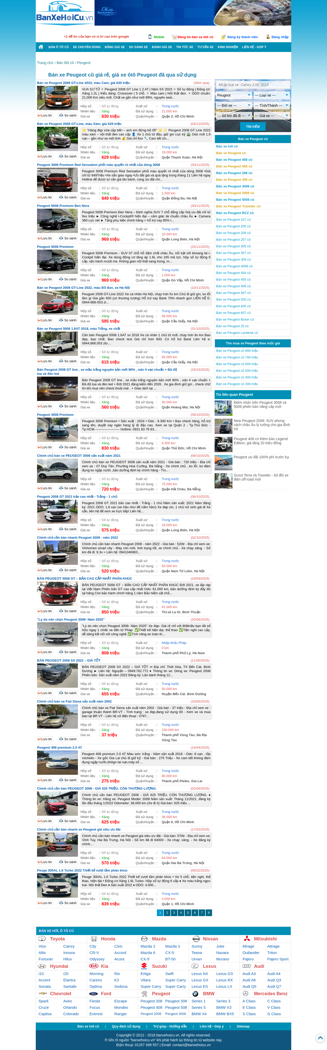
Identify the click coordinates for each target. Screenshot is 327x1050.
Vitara (145, 980)
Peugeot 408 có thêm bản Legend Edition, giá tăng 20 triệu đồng (261, 441)
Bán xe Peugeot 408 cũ (234, 160)
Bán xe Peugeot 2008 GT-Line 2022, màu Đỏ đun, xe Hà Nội (83, 288)
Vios (42, 946)
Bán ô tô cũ (59, 47)
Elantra (69, 980)
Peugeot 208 (151, 1001)
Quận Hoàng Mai (175, 407)
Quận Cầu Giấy (173, 321)
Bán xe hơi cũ (227, 146)
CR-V (94, 952)
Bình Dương (196, 694)
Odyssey (97, 959)
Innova (69, 952)
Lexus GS (224, 973)
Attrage (273, 946)
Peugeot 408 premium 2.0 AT (59, 747)
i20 (65, 973)
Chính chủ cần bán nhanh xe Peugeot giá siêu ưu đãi (79, 829)
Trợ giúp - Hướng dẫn (170, 1026)
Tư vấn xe (205, 47)
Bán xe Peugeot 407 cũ (233, 293)
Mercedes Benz (270, 993)
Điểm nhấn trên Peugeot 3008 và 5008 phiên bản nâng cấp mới (260, 404)
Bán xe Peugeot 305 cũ (233, 246)
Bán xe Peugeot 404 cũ (233, 273)
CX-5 (169, 952)
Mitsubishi (265, 938)
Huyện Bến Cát (173, 694)
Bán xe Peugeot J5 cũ (232, 326)
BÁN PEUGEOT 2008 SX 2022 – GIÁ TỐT (68, 660)
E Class (249, 1007)
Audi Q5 (249, 986)
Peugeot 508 (176, 1007)
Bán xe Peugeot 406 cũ (233, 286)
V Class (274, 1007)
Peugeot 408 (151, 1007)
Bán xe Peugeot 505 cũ (233, 299)
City (93, 946)
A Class (248, 1001)
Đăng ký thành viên (242, 37)
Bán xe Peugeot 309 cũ (233, 259)
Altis (42, 952)
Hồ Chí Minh (184, 116)
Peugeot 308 (176, 1001)
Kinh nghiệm (228, 47)
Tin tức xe (184, 47)
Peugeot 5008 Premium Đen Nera (63, 206)
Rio (117, 973)
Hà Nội (197, 157)
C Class (274, 1001)
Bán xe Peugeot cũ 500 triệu (237, 371)
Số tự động (109, 106)
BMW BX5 (225, 1014)
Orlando (70, 1007)
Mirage (248, 946)
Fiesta (95, 1001)
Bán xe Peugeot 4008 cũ (234, 266)
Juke (220, 946)
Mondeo (121, 1007)
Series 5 (199, 1007)
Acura (119, 959)
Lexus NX (200, 973)
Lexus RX (224, 980)
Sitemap (243, 1026)
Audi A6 (249, 980)
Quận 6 (167, 822)
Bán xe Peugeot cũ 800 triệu (237, 351)
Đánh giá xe (162, 47)
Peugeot (161, 993)
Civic (118, 946)
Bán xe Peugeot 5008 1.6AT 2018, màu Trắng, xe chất (78, 329)
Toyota (57, 938)
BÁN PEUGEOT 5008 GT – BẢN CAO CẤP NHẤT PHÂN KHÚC (84, 578)
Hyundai (59, 966)
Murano (222, 959)
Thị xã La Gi (171, 612)
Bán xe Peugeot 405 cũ (233, 279)
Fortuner (46, 959)
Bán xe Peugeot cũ (231, 153)
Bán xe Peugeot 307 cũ (233, 253)
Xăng (105, 111)
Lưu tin (46, 115)
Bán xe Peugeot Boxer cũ (235, 319)
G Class (274, 1014)
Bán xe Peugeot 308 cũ (234, 180)
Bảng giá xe (115, 47)
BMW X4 (199, 1014)
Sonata (45, 986)
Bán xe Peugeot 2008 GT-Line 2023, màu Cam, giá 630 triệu (83, 83)
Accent (44, 980)
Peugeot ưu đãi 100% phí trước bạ (261, 457)
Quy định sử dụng (126, 1026)
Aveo (67, 1001)
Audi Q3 (274, 980)
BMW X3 (223, 1007)
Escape (120, 1001)
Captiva (45, 1014)
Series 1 (199, 1001)
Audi (259, 966)
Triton (272, 952)
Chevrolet (60, 993)
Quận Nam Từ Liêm (177, 571)
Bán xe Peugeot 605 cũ (233, 306)
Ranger (120, 1014)
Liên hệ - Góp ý (212, 1026)
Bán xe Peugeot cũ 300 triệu (237, 384)
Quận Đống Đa (173, 198)
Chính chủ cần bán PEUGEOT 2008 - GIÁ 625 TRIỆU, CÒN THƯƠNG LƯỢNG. (97, 788)
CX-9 (145, 959)
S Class (249, 1014)
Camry (69, 946)
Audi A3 (249, 973)
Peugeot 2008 (151, 1014)
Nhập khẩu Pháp (174, 643)
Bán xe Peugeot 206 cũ (233, 233)
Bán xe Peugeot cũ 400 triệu (237, 377)
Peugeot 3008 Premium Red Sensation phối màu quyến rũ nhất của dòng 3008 (98, 165)
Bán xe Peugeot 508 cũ (234, 166)
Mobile (159, 37)
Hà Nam (199, 653)
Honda (108, 938)
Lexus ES (200, 986)
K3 (116, 980)
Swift (169, 973)
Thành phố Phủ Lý (176, 653)
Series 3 (223, 1001)
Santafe (70, 986)
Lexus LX (224, 986)
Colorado (71, 1014)
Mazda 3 (172, 946)
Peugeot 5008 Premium (55, 247)
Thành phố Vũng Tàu (178, 735)
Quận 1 (167, 904)
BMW (209, 993)
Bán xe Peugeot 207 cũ (233, 239)
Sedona (120, 986)
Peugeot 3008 (175, 1014)
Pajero (247, 959)
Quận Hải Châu (173, 489)
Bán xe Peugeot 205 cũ (233, 226)
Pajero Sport (277, 959)
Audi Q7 (274, 986)
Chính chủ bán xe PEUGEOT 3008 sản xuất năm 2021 (79, 456)
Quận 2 (167, 116)
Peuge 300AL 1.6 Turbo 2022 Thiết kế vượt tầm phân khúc (82, 870)
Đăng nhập (280, 37)
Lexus (209, 966)
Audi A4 (274, 973)
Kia (104, 966)
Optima (96, 986)
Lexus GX (200, 980)
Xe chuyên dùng (87, 47)
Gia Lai (196, 781)
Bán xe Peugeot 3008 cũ (235, 186)
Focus (95, 1007)
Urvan (197, 959)
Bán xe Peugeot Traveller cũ (238, 206)
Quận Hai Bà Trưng (177, 863)
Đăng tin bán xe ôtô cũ (195, 37)
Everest (96, 1014)
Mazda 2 (148, 946)
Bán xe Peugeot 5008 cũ (235, 199)
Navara (222, 952)
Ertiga (145, 973)
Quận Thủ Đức (173, 448)
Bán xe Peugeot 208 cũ (234, 173)
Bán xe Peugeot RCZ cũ (235, 213)
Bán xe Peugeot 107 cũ (233, 219)
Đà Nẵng (194, 489)
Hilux (67, 959)
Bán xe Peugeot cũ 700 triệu (237, 357)
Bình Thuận (191, 612)
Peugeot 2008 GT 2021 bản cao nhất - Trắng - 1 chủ (77, 497)
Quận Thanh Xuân (176, 157)
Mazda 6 (148, 952)
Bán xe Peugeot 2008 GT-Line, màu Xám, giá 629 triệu (79, 124)
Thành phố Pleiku (175, 781)
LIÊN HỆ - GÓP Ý (254, 47)
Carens (96, 980)
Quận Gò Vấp (172, 280)
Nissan (210, 938)
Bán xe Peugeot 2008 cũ (235, 193)
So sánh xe (138, 47)
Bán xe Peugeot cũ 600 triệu (237, 364)
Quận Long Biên (174, 239)
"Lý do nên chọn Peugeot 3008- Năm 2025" (71, 619)
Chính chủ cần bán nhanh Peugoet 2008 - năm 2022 (77, 537)
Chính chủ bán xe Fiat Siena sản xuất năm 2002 (74, 701)
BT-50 (170, 959)
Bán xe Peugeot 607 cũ (233, 313)
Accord (120, 952)
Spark (44, 1001)
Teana (197, 952)
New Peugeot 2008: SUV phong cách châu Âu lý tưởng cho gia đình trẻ (262, 425)
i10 (41, 973)
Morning (96, 973)
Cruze (44, 1007)
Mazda (159, 938)
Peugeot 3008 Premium (55, 415)
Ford (106, 993)
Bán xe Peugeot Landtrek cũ (237, 333)
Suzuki (159, 966)
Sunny (197, 946)
